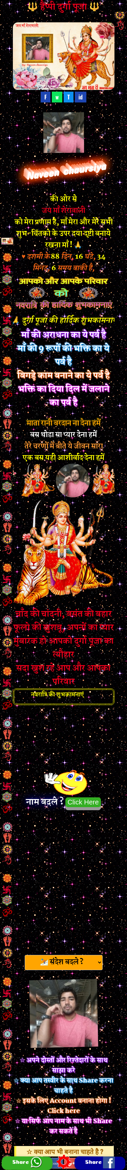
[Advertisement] (63, 880)
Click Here (83, 802)
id (81, 97)
